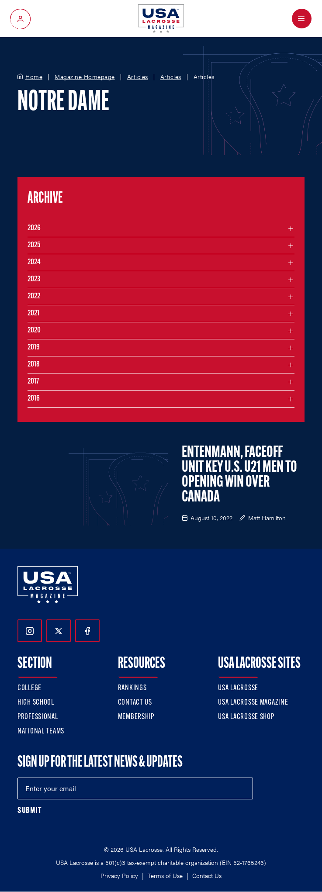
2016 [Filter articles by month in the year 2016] (34, 398)
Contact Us (135, 702)
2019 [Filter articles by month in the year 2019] (34, 347)
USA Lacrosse (238, 688)
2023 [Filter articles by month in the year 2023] (34, 279)
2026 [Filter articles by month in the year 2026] (34, 228)
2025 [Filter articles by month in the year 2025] (34, 245)
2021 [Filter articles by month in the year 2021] (33, 313)
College (29, 688)
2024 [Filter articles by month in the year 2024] (34, 262)
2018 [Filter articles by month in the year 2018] (34, 364)
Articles (137, 77)
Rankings (132, 688)
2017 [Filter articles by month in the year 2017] (33, 381)
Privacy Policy (119, 875)
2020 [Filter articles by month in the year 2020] (34, 330)
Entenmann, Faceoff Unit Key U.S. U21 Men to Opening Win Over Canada (239, 475)
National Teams (40, 731)
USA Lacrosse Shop (246, 717)
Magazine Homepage (85, 77)
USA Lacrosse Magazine (253, 702)
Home (33, 77)
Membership (136, 717)
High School (35, 702)
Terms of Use (165, 875)
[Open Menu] (302, 18)
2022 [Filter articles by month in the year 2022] (34, 296)
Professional (37, 717)
